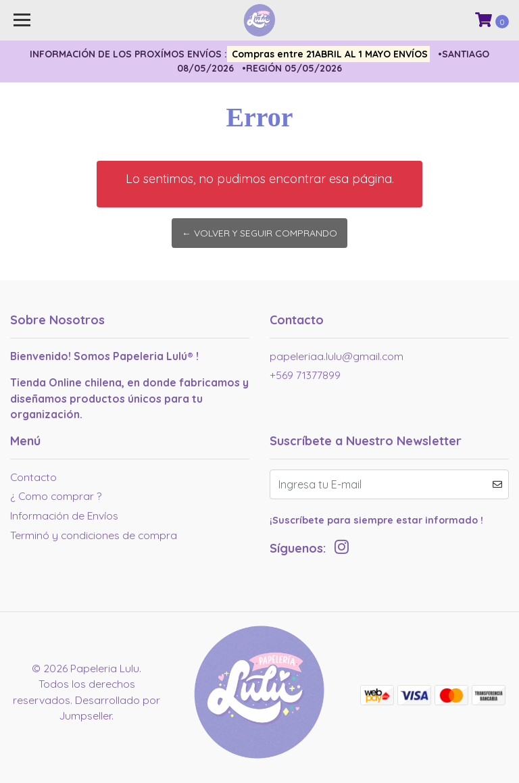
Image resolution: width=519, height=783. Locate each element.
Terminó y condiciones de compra (93, 535)
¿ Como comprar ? (55, 496)
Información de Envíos (64, 515)
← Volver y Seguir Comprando (259, 233)
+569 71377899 (305, 375)
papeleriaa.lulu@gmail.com (336, 356)
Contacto (33, 477)
